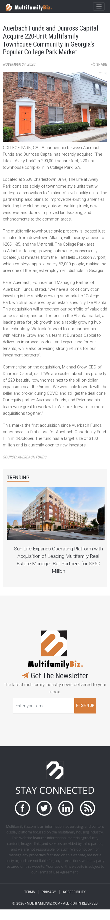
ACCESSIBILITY (74, 892)
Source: (24, 457)
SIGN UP (85, 705)
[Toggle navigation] (98, 6)
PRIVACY (49, 892)
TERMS (29, 892)
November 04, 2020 (19, 64)
